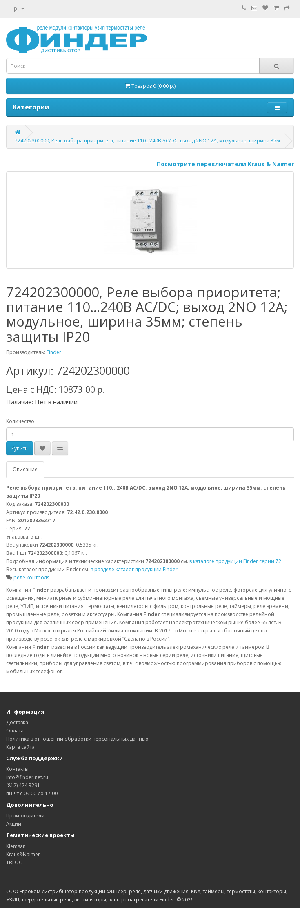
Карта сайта (20, 746)
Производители (25, 815)
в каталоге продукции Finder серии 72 (235, 561)
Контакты (17, 769)
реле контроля (31, 577)
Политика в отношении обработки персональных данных (77, 738)
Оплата (15, 730)
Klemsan (16, 846)
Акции (13, 823)
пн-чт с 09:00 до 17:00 (32, 793)
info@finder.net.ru (27, 777)
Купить (19, 448)
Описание (25, 469)
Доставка (17, 722)
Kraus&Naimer (23, 854)
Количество (20, 421)
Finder (54, 352)
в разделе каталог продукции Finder (134, 569)
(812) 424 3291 (23, 785)
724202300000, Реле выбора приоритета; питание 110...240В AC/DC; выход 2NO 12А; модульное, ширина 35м (147, 140)
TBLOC (14, 862)
